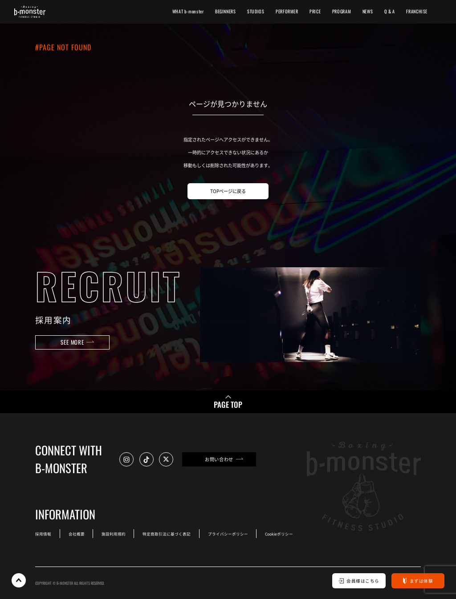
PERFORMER (287, 11)
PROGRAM (341, 11)
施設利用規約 (114, 533)
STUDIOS (255, 11)
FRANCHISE (417, 11)
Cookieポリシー (279, 533)
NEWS (367, 11)
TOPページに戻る (228, 191)
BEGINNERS (225, 11)
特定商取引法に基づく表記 (166, 533)
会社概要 (77, 533)
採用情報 (43, 533)
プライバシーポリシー (228, 533)
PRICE (315, 11)
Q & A (389, 11)
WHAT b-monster (188, 11)
